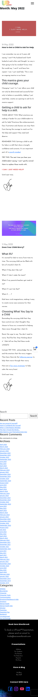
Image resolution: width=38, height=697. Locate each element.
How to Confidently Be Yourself (10, 425)
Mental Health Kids (6, 606)
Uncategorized (5, 616)
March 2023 (4, 513)
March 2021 (4, 557)
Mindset (2, 608)
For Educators (18, 656)
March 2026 (4, 447)
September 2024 (5, 481)
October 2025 (4, 457)
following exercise (26, 357)
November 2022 (5, 521)
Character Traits (5, 595)
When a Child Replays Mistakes (10, 428)
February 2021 (5, 559)
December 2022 (5, 519)
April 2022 (3, 536)
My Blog (19, 672)
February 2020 (5, 574)
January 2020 (4, 576)
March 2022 (4, 538)
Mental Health (4, 604)
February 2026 (5, 449)
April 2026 (3, 444)
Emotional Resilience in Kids (9, 599)
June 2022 (3, 532)
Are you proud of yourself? (9, 423)
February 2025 (5, 470)
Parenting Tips (5, 612)
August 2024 (4, 483)
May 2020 (3, 570)
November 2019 (5, 581)
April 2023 (3, 510)
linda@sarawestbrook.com (19, 636)
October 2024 (4, 479)
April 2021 (3, 555)
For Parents (18, 653)
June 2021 (3, 551)
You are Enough (5, 619)
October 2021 (4, 547)
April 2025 (3, 466)
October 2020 (4, 566)
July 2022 (3, 530)
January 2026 (4, 451)
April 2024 (3, 489)
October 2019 (4, 583)
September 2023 (5, 504)
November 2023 (5, 500)
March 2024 (4, 491)
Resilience (3, 614)
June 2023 (3, 506)
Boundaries (4, 591)
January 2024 (4, 496)
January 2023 (4, 517)
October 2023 (4, 502)
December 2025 (5, 453)
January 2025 (4, 472)
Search (3, 412)
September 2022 (5, 525)
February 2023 (5, 515)
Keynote (18, 658)
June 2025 (3, 462)
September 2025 (5, 459)
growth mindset (15, 152)
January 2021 (4, 561)
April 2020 (3, 572)
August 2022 (4, 527)
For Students (18, 651)
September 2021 (5, 549)
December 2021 (5, 542)
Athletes (2, 589)
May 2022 (3, 534)
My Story (18, 660)
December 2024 (5, 474)
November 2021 (5, 544)
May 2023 (3, 508)
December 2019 (5, 578)
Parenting (3, 610)
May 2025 (3, 464)
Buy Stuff (19, 675)
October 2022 (4, 523)
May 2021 (3, 553)
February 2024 (5, 493)
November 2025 (5, 455)
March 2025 (4, 468)
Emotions (3, 601)
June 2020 (3, 568)
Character (3, 593)
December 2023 (5, 498)
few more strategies (17, 366)
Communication (5, 597)
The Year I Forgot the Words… (10, 430)
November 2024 (5, 476)
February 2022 (5, 540)
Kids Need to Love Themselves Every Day (13, 432)
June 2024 (3, 485)
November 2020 (5, 564)
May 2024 (3, 487)
